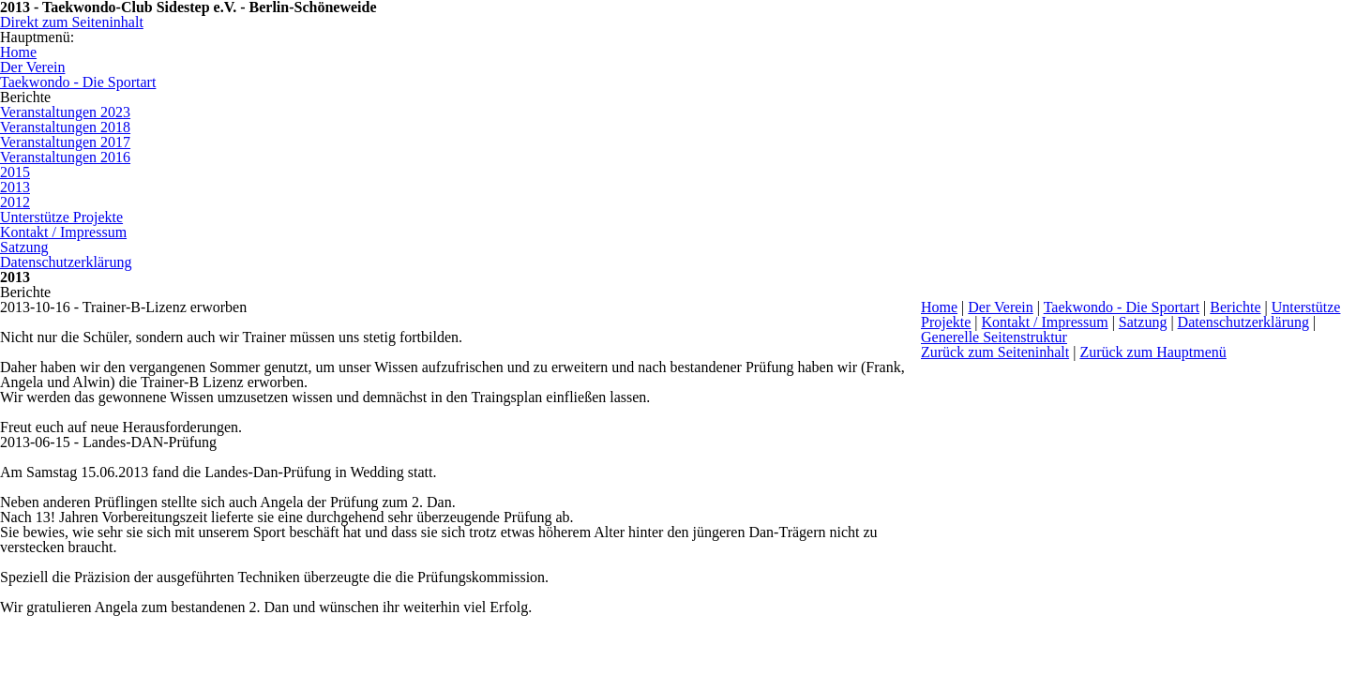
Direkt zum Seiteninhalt (71, 22)
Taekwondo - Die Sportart (1121, 307)
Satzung (1143, 322)
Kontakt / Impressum (1045, 322)
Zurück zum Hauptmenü (1152, 352)
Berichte (1235, 307)
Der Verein (1000, 307)
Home (939, 307)
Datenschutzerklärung (1243, 322)
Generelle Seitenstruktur (994, 337)
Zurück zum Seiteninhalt (995, 352)
